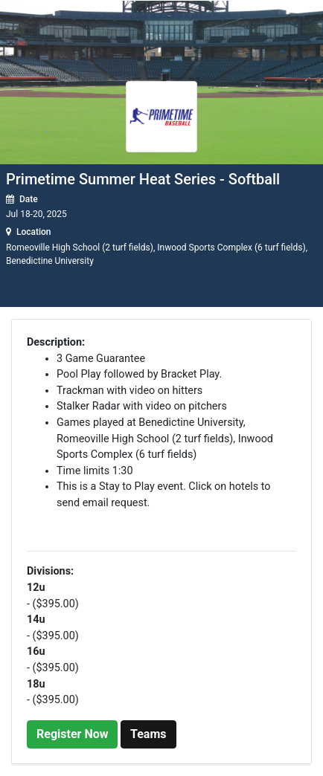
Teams (148, 734)
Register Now (72, 734)
